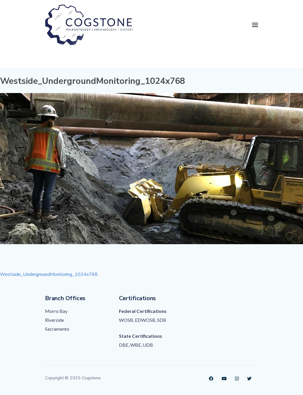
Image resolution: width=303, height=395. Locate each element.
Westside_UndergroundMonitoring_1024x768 (49, 274)
